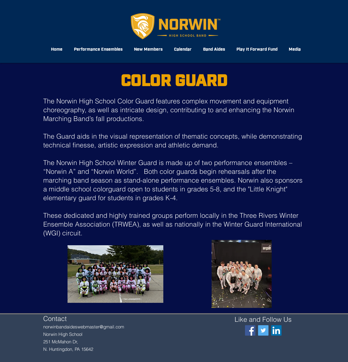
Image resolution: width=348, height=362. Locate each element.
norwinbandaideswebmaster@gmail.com (83, 326)
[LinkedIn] (276, 330)
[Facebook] (250, 330)
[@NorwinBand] (263, 330)
